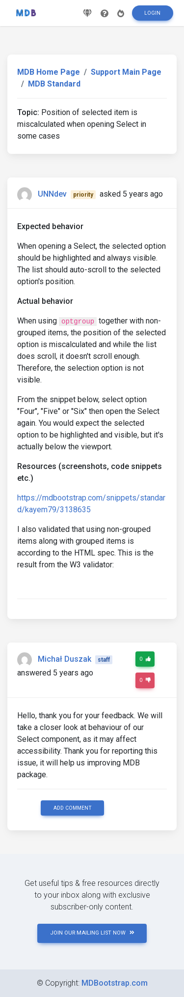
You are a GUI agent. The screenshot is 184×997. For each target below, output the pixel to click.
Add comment (72, 808)
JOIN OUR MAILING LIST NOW (92, 933)
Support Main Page (126, 72)
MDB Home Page (48, 72)
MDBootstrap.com (114, 983)
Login (152, 13)
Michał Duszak (64, 659)
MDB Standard (54, 83)
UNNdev (52, 194)
